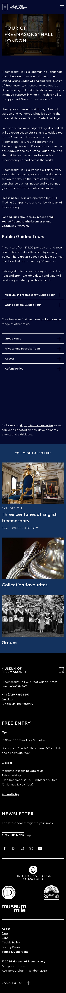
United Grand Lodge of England (23, 81)
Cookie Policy (11, 942)
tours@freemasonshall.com (20, 221)
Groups (9, 643)
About (6, 928)
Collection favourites (25, 585)
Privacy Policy (11, 947)
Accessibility (10, 794)
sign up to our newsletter (36, 425)
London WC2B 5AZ (14, 686)
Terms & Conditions (15, 951)
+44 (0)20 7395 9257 (16, 694)
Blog (5, 933)
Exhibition (12, 508)
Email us (7, 699)
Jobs (5, 938)
